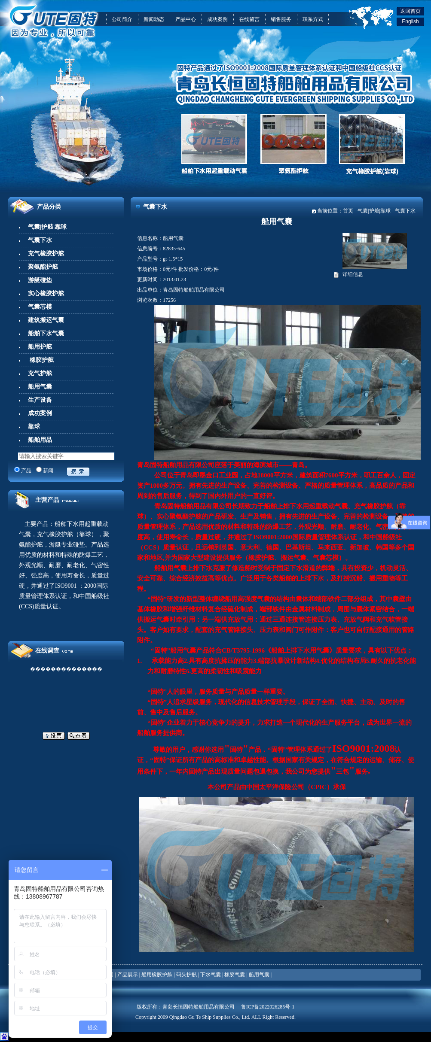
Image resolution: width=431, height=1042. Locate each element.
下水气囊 (210, 975)
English (410, 21)
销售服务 (281, 19)
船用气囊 (259, 975)
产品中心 (185, 19)
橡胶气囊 (234, 975)
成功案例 (217, 19)
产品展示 (127, 975)
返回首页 (410, 11)
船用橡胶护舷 (156, 975)
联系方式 (313, 19)
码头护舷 (186, 975)
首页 (348, 211)
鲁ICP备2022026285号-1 (268, 1007)
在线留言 (249, 19)
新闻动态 (154, 19)
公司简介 (122, 19)
